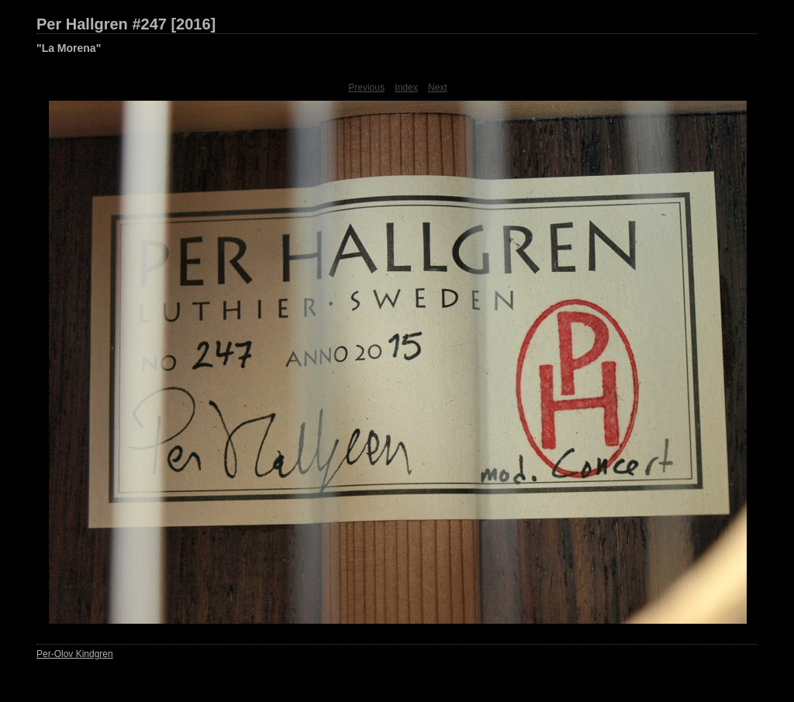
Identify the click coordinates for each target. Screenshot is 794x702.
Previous (366, 87)
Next (437, 87)
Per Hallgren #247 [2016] (126, 24)
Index (406, 87)
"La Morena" (68, 48)
